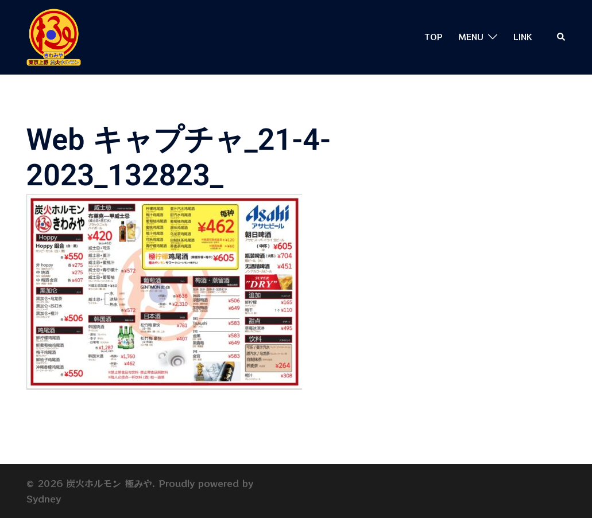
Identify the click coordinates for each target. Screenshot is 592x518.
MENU (471, 36)
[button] (561, 37)
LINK (522, 36)
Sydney (43, 498)
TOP (434, 36)
